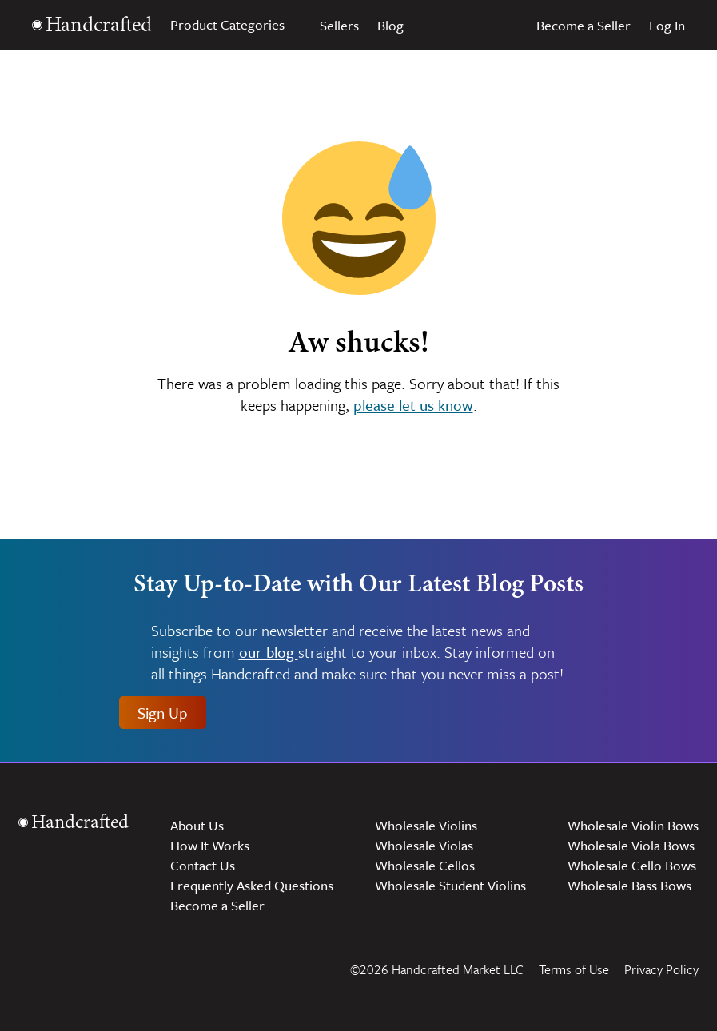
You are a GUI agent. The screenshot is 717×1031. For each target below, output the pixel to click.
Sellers (339, 25)
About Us (197, 825)
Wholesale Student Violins (450, 885)
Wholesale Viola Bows (631, 845)
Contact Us (202, 865)
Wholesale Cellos (425, 865)
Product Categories (235, 25)
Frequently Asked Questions (251, 885)
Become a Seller (583, 25)
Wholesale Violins (426, 825)
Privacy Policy (661, 969)
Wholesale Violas (424, 845)
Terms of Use (574, 969)
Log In (667, 25)
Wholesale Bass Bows (629, 885)
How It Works (209, 845)
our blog (268, 652)
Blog (390, 25)
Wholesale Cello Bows (632, 865)
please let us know (413, 405)
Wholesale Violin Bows (633, 825)
